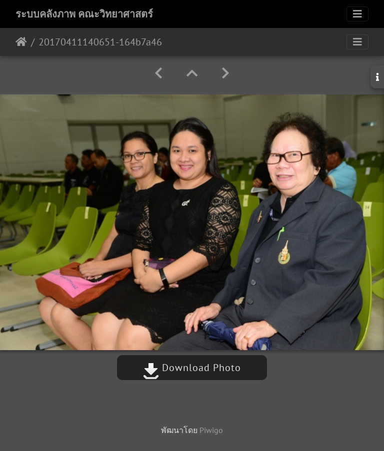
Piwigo (211, 430)
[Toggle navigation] (357, 13)
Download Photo (192, 367)
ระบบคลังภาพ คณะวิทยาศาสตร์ (84, 13)
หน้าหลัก (21, 41)
